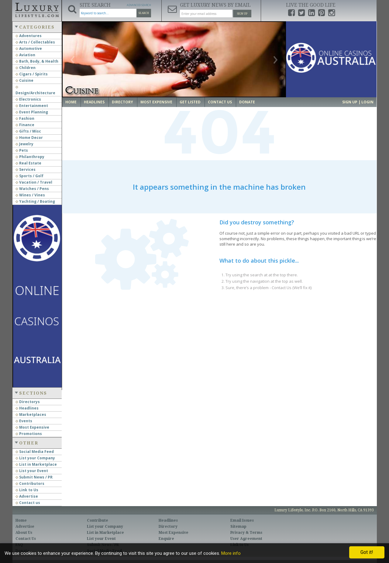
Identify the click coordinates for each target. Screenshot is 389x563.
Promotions (28, 433)
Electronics (28, 99)
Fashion (24, 118)
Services (25, 169)
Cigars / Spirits (31, 74)
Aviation (25, 54)
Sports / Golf (29, 175)
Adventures (28, 35)
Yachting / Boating (35, 201)
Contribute (97, 520)
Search (144, 13)
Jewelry (24, 144)
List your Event (31, 470)
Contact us (27, 502)
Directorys (27, 401)
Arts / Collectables (35, 42)
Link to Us (26, 489)
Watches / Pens (32, 188)
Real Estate (28, 163)
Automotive (28, 48)
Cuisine (24, 80)
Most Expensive (32, 427)
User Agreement (246, 539)
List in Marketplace (36, 464)
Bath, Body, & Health (36, 61)
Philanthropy (29, 156)
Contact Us (220, 102)
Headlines (27, 408)
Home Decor (29, 137)
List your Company (35, 458)
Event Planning (31, 112)
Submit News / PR (34, 477)
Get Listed (190, 102)
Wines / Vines (30, 195)
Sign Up (242, 13)
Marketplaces (30, 414)
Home (71, 102)
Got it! (366, 552)
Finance (24, 124)
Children (25, 67)
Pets (21, 150)
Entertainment (31, 105)
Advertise (26, 496)
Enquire (166, 539)
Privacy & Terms (246, 532)
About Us (23, 532)
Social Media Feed (34, 451)
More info (231, 553)
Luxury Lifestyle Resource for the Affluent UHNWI (36, 9)
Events (23, 420)
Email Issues (242, 520)
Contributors (29, 483)
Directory (122, 102)
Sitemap (238, 526)
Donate (247, 102)
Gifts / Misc (28, 131)
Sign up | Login (358, 102)
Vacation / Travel (33, 182)
